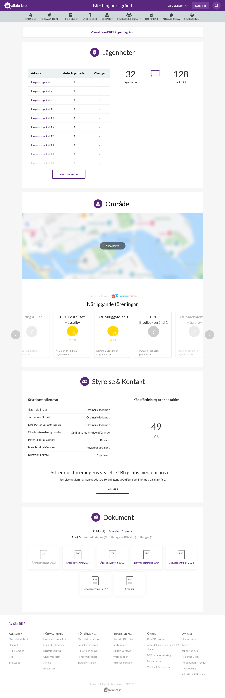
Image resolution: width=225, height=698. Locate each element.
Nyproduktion (120, 656)
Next (209, 334)
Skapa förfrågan (87, 662)
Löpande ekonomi (53, 644)
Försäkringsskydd (88, 644)
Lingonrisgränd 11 (42, 109)
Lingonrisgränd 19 (42, 145)
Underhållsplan (52, 656)
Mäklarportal (154, 661)
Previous (15, 334)
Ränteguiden (120, 644)
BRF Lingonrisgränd (112, 5)
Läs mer (112, 489)
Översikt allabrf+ (18, 639)
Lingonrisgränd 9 (41, 100)
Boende (113, 531)
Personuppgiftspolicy (194, 662)
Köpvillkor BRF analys (194, 674)
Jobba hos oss (190, 650)
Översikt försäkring (89, 639)
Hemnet (13, 644)
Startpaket (15, 662)
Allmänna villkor (190, 656)
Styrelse (127, 531)
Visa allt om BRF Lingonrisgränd (112, 32)
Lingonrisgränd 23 (42, 154)
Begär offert (50, 668)
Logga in (200, 5)
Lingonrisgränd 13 (42, 118)
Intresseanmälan (122, 662)
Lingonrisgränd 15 (42, 127)
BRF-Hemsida (16, 650)
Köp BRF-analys (156, 639)
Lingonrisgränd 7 (41, 91)
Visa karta (112, 245)
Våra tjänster (175, 5)
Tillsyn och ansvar (88, 650)
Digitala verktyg (52, 650)
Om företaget (190, 639)
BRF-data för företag (159, 655)
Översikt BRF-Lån (123, 639)
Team (185, 644)
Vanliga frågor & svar (159, 667)
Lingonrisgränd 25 (42, 163)
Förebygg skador (87, 656)
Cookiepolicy (189, 668)
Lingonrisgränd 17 (42, 136)
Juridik (47, 662)
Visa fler (69, 174)
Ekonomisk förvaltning (56, 639)
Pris (11, 656)
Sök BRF (17, 624)
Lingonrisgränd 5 (41, 82)
